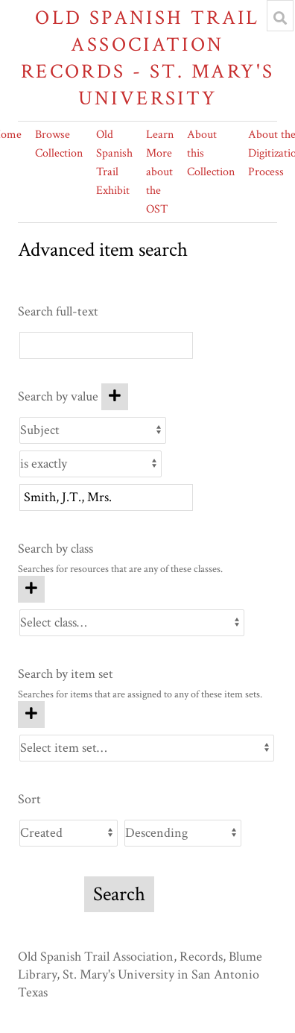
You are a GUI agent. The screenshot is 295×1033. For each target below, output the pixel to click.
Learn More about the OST (160, 172)
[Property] (92, 430)
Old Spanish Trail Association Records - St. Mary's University (148, 57)
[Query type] (90, 463)
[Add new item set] (31, 714)
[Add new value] (114, 396)
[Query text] (106, 497)
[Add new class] (31, 589)
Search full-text (58, 311)
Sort (29, 799)
